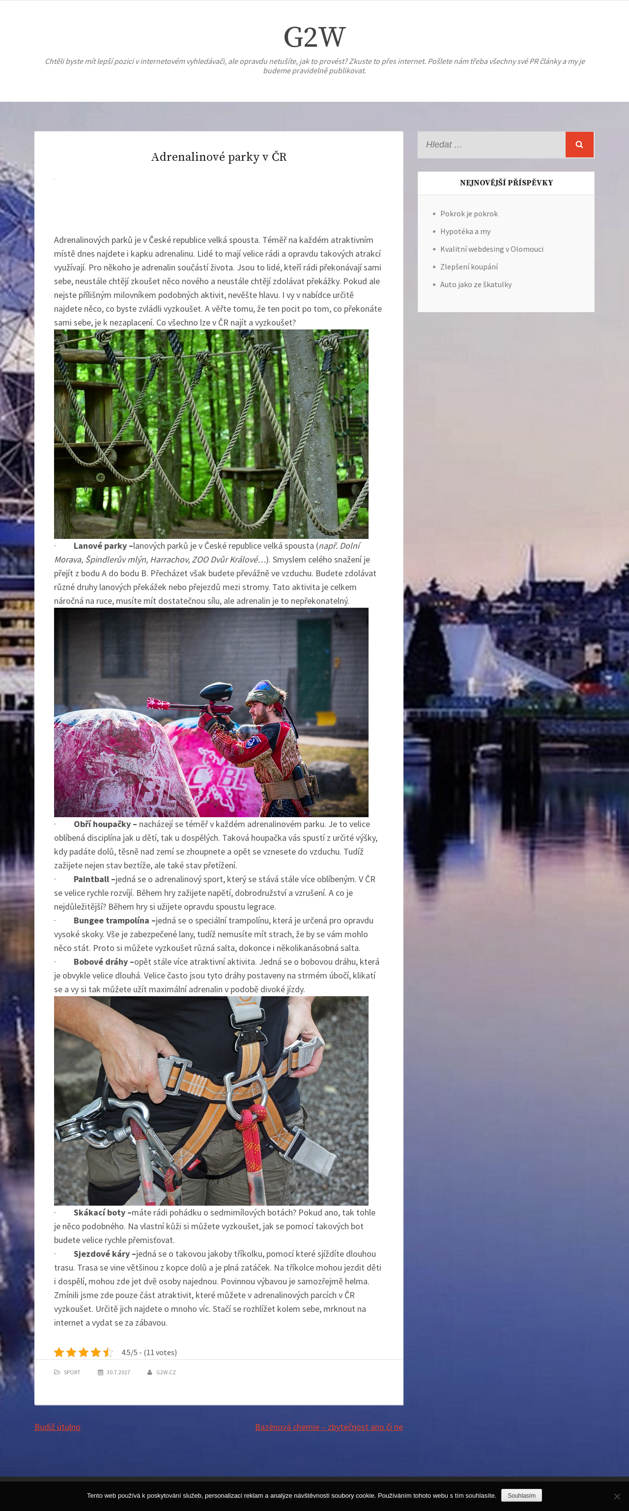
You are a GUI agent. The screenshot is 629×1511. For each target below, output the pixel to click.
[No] (617, 1496)
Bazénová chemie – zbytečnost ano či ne (329, 1426)
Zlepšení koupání (469, 266)
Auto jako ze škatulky (476, 284)
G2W (314, 38)
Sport (72, 1372)
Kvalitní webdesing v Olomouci (491, 249)
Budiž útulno (57, 1426)
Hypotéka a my (465, 231)
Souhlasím (522, 1495)
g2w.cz (166, 1372)
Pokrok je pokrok (469, 213)
